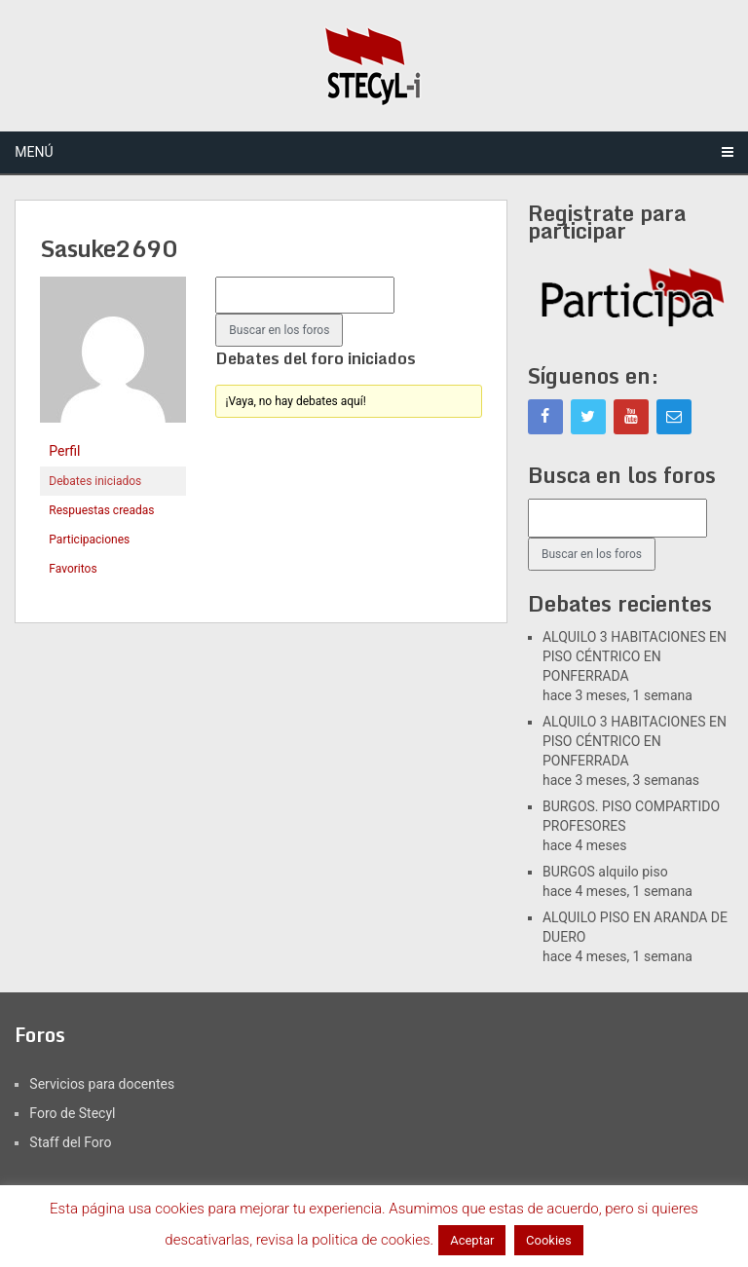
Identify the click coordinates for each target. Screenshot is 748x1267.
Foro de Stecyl (72, 1113)
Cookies (549, 1240)
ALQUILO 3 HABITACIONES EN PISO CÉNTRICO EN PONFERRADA (634, 656)
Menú (34, 152)
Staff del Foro (70, 1142)
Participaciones (89, 539)
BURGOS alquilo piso (605, 871)
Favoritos (72, 569)
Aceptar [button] (472, 1240)
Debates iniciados (95, 481)
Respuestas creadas (101, 510)
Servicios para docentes (101, 1084)
